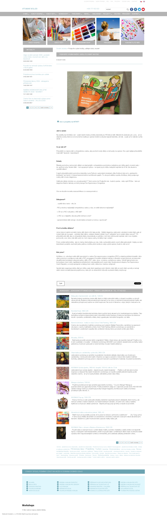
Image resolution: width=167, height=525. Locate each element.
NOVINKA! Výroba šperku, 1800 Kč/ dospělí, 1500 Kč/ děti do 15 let (94, 368)
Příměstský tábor (77, 449)
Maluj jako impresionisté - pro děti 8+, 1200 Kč (87, 296)
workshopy (66, 453)
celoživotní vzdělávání (87, 451)
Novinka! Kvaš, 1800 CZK (79, 311)
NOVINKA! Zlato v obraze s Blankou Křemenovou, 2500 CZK (91, 427)
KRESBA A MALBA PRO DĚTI (129, 482)
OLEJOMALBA (63, 486)
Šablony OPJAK (98, 451)
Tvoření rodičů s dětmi (99, 457)
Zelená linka (126, 1)
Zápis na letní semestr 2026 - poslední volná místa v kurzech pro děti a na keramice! (36, 57)
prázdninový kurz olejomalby (70, 447)
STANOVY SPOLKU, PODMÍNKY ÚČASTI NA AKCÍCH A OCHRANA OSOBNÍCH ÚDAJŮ (54, 471)
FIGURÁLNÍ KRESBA (35, 488)
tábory (121, 455)
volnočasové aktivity (118, 451)
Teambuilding (64, 455)
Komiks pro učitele (75, 451)
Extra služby (95, 453)
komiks (128, 451)
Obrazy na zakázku (123, 453)
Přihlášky (81, 455)
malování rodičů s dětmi (112, 457)
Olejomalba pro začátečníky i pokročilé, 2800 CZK (88, 353)
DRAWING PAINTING (35, 486)
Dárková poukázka (103, 455)
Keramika (105, 449)
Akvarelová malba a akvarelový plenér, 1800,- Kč (87, 412)
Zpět (60, 283)
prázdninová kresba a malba (129, 447)
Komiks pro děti (71, 457)
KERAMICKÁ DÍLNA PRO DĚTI (99, 488)
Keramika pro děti (61, 457)
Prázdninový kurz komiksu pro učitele (36, 74)
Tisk (111, 1)
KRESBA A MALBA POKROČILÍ (68, 482)
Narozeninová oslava (110, 453)
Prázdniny (90, 449)
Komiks (59, 447)
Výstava (112, 455)
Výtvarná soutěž (73, 455)
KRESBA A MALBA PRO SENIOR (68, 484)
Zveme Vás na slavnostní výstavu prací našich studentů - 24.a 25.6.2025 (36, 100)
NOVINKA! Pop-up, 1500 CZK (81, 397)
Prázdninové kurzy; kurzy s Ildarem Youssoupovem (107, 447)
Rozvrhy (117, 1)
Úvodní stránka (89, 1)
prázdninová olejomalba (85, 447)
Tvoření (98, 449)
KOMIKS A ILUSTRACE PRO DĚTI (100, 490)
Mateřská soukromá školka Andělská (80, 453)
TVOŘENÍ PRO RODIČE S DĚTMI (130, 490)
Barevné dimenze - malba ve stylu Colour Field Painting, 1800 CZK (93, 323)
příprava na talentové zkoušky (132, 455)
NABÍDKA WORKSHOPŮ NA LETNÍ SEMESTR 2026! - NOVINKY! (34, 91)
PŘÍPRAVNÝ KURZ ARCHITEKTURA (100, 482)
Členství (94, 455)
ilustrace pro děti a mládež (84, 457)
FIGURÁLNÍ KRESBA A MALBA (68, 490)
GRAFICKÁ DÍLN (34, 490)
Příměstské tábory (114, 449)
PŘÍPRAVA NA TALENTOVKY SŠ (130, 486)
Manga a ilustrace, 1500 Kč (80, 382)
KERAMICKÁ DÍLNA (65, 488)
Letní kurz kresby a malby (128, 449)
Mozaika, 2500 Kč (77, 338)
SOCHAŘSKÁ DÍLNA (127, 488)
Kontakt (134, 1)
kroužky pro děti (108, 451)
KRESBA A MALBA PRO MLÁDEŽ (130, 484)
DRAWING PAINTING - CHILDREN (100, 486)
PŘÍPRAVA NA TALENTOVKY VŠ (99, 484)
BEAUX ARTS (33, 484)
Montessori (88, 455)
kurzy (116, 455)
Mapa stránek (100, 1)
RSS (108, 1)
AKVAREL (32, 482)
